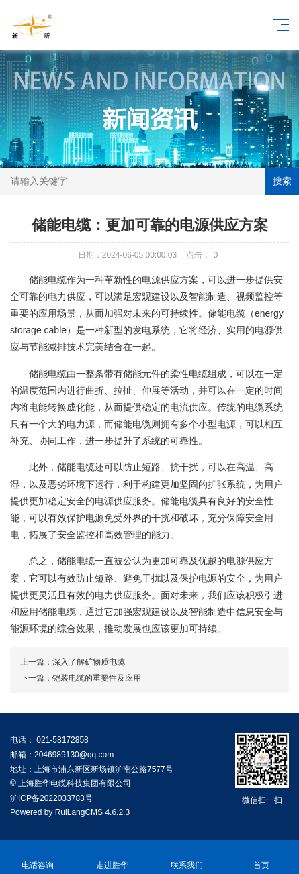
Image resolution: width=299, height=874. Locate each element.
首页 (261, 857)
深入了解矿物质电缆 (88, 662)
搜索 (282, 181)
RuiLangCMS (79, 812)
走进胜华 (112, 857)
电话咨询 (37, 857)
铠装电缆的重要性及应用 (96, 678)
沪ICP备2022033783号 (51, 798)
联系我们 (187, 857)
